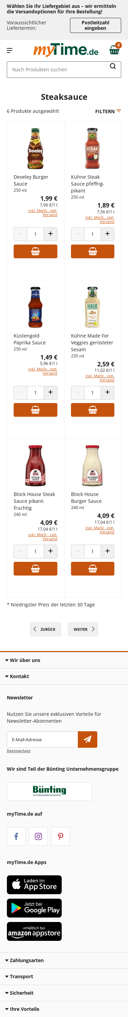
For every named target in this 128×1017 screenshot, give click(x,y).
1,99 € (48, 198)
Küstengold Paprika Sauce (30, 339)
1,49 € (48, 357)
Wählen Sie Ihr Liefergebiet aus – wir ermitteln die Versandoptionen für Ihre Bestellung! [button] (61, 9)
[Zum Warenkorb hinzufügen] (35, 251)
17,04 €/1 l (47, 529)
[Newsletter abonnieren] (87, 739)
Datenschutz (18, 750)
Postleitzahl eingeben (95, 25)
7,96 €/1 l (48, 205)
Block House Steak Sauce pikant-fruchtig (34, 501)
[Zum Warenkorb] (116, 50)
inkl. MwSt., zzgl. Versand (42, 212)
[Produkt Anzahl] (35, 234)
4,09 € (48, 522)
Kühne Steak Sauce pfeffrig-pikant (87, 184)
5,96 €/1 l (48, 363)
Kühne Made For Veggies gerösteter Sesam (92, 342)
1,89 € (105, 205)
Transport (19, 976)
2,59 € (105, 364)
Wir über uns (22, 660)
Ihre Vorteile (22, 1009)
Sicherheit (19, 993)
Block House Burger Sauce (86, 497)
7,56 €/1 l (105, 212)
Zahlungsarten (24, 960)
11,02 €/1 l (104, 370)
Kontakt (17, 676)
